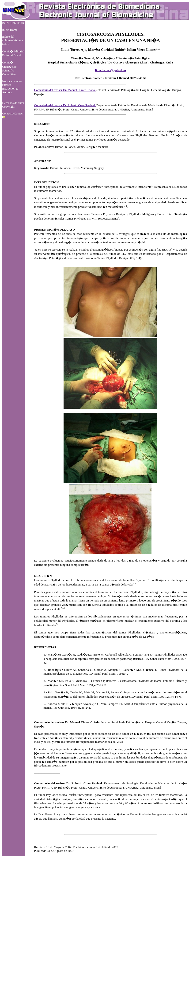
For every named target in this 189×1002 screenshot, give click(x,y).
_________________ (47, 772)
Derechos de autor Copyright (13, 104)
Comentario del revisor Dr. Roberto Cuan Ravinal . (65, 105)
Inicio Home (9, 29)
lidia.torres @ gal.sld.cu (110, 70)
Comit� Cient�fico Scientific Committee (9, 68)
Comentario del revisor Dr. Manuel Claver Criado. (65, 90)
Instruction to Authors (10, 90)
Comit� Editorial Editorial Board (13, 53)
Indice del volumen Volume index (12, 40)
